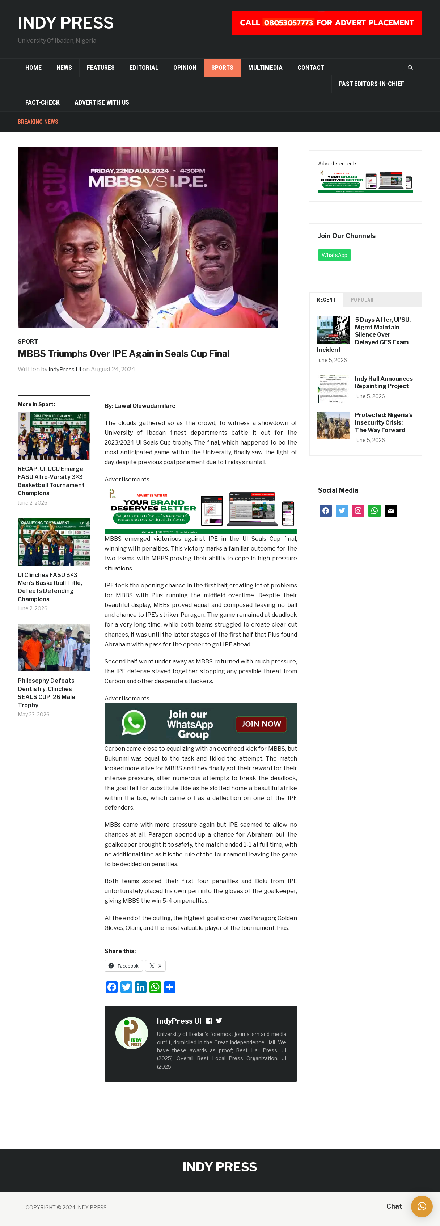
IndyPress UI (65, 369)
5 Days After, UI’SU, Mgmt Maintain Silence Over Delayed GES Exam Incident (364, 334)
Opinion (184, 67)
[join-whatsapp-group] (201, 723)
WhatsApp (334, 255)
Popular (362, 300)
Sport (28, 341)
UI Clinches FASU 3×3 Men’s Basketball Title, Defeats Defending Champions (50, 587)
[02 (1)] (201, 508)
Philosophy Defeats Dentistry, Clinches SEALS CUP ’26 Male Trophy (46, 692)
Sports (222, 67)
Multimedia (265, 67)
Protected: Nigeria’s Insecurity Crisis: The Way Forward (383, 423)
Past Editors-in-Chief (371, 84)
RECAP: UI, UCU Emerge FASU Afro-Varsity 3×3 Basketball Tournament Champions (51, 481)
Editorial (144, 67)
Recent (326, 300)
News (64, 67)
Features (101, 67)
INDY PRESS (70, 22)
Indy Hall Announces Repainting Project (384, 382)
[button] (422, 1206)
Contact (310, 67)
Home (33, 67)
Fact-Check (42, 102)
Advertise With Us (102, 102)
